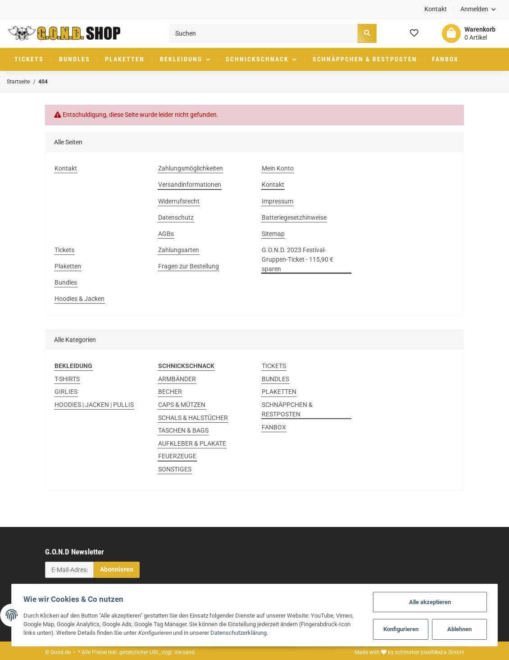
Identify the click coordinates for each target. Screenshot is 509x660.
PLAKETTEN (279, 391)
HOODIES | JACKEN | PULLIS (94, 404)
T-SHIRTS (67, 379)
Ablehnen (462, 628)
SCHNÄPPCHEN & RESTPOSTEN (287, 409)
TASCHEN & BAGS (183, 430)
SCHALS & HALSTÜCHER (193, 417)
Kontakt (435, 9)
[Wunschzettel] (414, 33)
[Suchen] (263, 33)
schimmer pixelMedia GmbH (429, 652)
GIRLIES (66, 391)
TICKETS (274, 365)
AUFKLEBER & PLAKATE (192, 443)
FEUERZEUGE (177, 456)
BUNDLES (275, 379)
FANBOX (274, 427)
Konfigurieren (404, 628)
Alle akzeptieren (433, 600)
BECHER (170, 391)
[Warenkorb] (468, 33)
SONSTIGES (174, 469)
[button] (478, 9)
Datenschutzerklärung (236, 632)
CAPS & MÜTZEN (181, 404)
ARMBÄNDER (177, 379)
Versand (184, 652)
